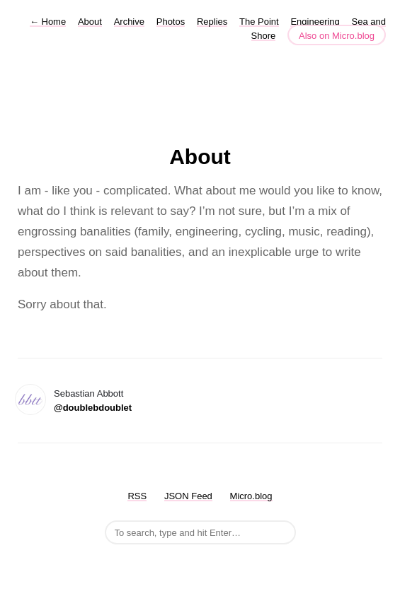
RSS (137, 496)
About (90, 21)
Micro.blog (251, 496)
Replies (212, 21)
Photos (170, 21)
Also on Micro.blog (337, 35)
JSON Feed (188, 496)
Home (48, 21)
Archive (129, 21)
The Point (259, 21)
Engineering (314, 21)
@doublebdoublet (93, 407)
